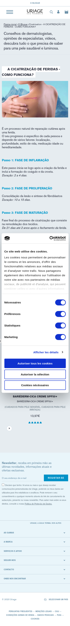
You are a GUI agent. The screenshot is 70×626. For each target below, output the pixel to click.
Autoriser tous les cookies (35, 363)
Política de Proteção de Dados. (38, 504)
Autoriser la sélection (35, 374)
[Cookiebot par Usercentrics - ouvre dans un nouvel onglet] (50, 238)
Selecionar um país (56, 599)
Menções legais (43, 611)
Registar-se (56, 477)
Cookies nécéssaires (35, 385)
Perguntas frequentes (20, 611)
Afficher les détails (45, 352)
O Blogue (22, 24)
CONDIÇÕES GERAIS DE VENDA (20, 615)
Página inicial (10, 24)
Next (9, 428)
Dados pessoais (45, 615)
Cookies (35, 619)
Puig (59, 615)
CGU (57, 611)
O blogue (35, 3)
